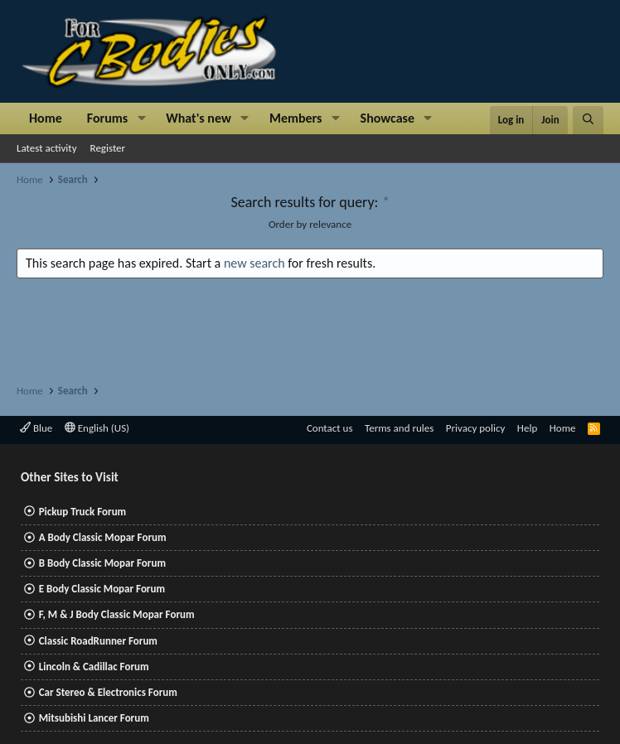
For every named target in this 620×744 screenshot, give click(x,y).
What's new (198, 118)
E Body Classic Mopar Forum (102, 588)
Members (295, 118)
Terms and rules (399, 428)
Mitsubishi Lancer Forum (94, 718)
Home (45, 118)
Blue (36, 428)
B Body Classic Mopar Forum (102, 563)
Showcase (387, 118)
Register (108, 148)
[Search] (588, 120)
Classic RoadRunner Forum (98, 641)
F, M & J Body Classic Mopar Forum (117, 614)
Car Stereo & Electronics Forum (108, 692)
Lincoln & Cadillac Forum (94, 666)
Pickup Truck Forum (82, 511)
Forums (107, 118)
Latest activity (47, 148)
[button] (141, 118)
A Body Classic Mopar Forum (103, 537)
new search (254, 263)
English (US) (97, 428)
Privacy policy (476, 428)
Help (527, 428)
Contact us (330, 428)
